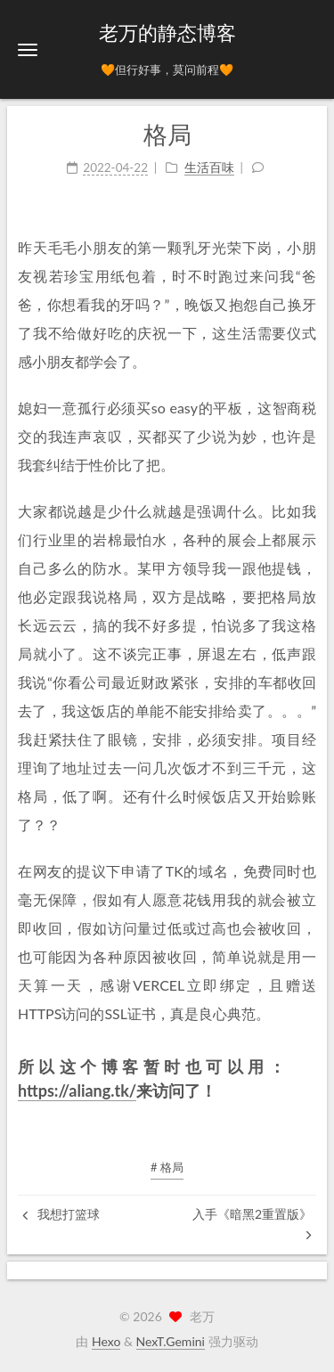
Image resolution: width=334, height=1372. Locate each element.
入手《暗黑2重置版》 (252, 1223)
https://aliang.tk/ (77, 1090)
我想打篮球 (61, 1213)
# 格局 (167, 1167)
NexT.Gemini (170, 1341)
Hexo (106, 1341)
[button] (27, 49)
